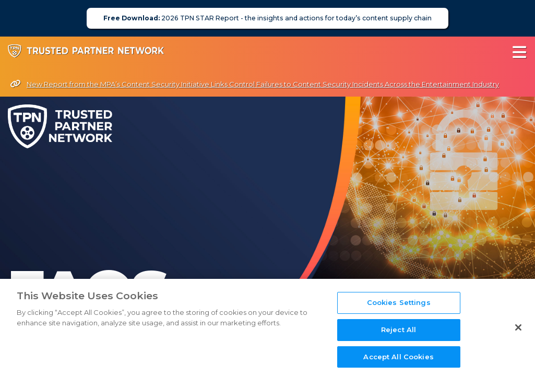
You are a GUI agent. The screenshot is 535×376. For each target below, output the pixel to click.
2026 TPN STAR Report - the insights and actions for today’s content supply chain (267, 18)
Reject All (398, 346)
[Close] (518, 343)
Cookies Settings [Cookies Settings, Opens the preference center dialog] (399, 318)
